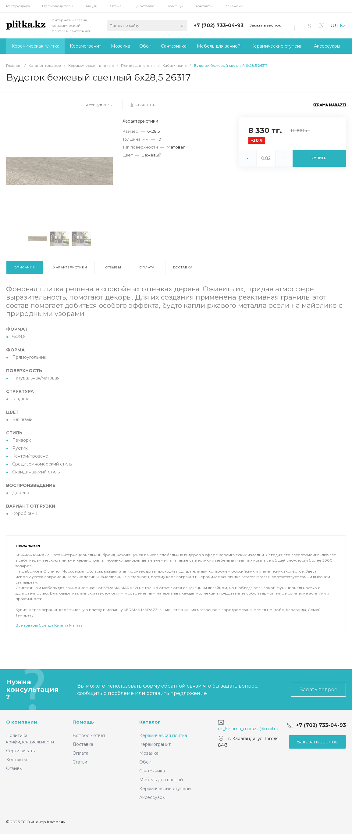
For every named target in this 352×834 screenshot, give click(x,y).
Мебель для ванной (161, 779)
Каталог (149, 722)
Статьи (80, 762)
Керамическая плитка (163, 735)
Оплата (80, 753)
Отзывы (117, 6)
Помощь (174, 6)
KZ (343, 25)
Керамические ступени (165, 788)
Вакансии (234, 6)
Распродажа (18, 6)
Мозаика (148, 753)
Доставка (145, 6)
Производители (57, 6)
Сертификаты (21, 750)
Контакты (203, 6)
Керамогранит (155, 744)
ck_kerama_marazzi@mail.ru (248, 729)
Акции (91, 6)
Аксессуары (152, 797)
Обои (145, 762)
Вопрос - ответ (89, 735)
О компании (21, 722)
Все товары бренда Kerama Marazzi (50, 642)
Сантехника (152, 771)
